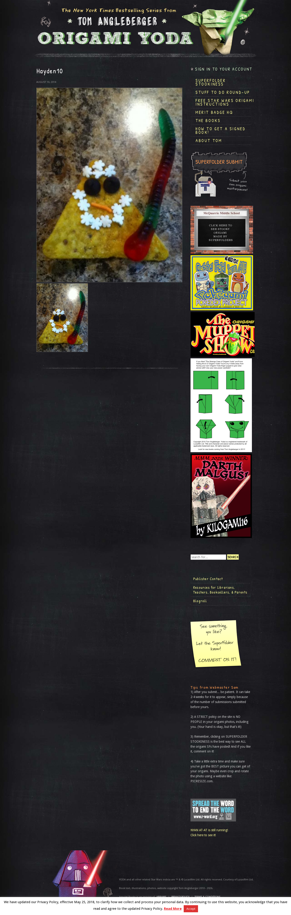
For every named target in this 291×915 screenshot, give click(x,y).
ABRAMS (161, 896)
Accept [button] (190, 908)
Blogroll (200, 600)
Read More (173, 909)
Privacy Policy (180, 896)
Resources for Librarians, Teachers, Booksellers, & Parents (220, 590)
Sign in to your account (223, 69)
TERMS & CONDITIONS (207, 896)
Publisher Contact (208, 578)
